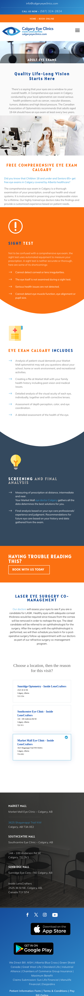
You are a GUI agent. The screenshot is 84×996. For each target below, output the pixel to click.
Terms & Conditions (55, 990)
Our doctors (19, 609)
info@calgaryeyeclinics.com (42, 3)
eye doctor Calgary (46, 500)
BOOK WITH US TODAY (28, 569)
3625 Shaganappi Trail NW (25, 822)
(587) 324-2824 (51, 11)
